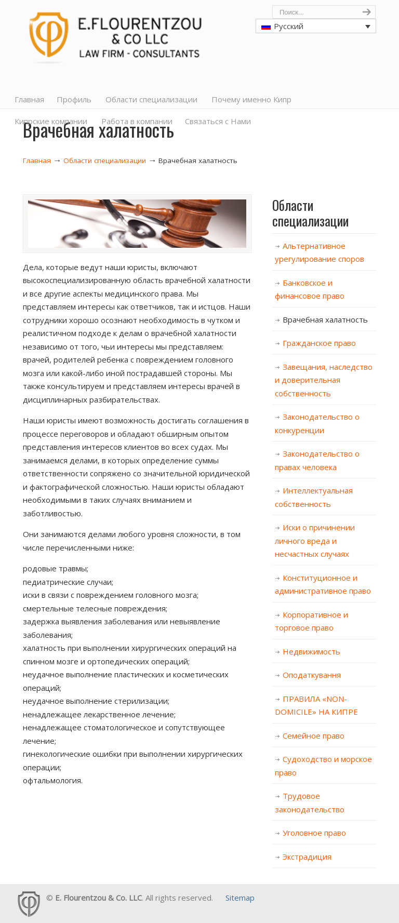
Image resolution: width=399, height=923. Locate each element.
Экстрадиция (307, 856)
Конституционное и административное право (323, 584)
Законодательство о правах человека (317, 460)
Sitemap (240, 897)
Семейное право (313, 735)
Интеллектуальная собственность (314, 497)
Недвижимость (311, 651)
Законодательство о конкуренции (317, 423)
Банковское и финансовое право (309, 289)
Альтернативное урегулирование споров (319, 252)
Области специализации (104, 160)
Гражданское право (319, 343)
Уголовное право (314, 832)
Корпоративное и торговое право (311, 621)
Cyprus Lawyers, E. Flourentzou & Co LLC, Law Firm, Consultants (114, 34)
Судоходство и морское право (323, 766)
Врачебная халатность (325, 319)
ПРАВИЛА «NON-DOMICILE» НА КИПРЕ (316, 705)
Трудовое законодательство (309, 802)
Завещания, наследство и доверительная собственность (324, 380)
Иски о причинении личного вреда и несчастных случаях (315, 540)
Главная (37, 160)
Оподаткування (312, 675)
